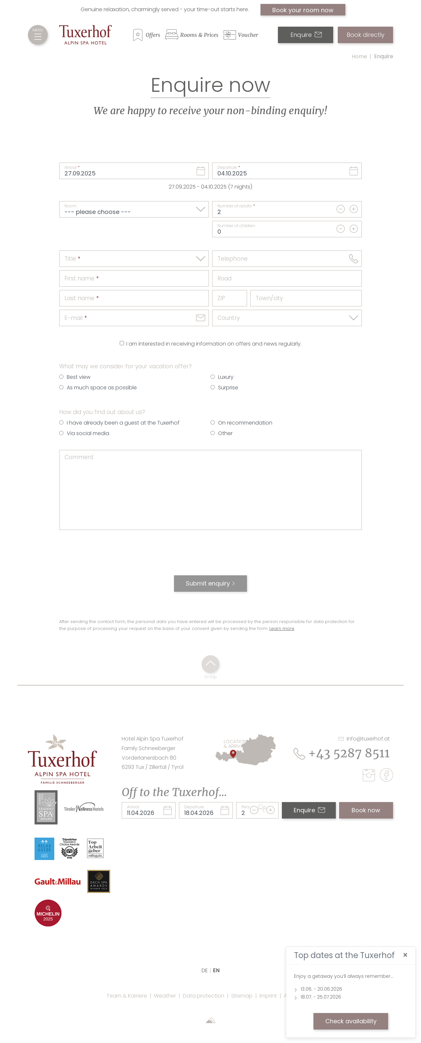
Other (225, 433)
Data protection (203, 996)
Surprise (228, 387)
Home (359, 56)
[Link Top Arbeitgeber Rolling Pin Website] (95, 848)
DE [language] (205, 970)
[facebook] (386, 776)
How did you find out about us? (102, 412)
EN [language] (216, 970)
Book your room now (303, 10)
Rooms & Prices (199, 35)
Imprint (268, 996)
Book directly (365, 35)
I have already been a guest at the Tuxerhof (123, 423)
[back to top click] (210, 664)
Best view (78, 377)
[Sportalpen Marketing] (210, 1021)
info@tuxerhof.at (364, 739)
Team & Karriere (127, 996)
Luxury (226, 377)
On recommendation (245, 423)
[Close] (405, 955)
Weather (165, 996)
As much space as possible (102, 387)
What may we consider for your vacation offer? (125, 366)
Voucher (248, 35)
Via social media (88, 433)
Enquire (306, 35)
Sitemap (242, 996)
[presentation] (210, 556)
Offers (153, 35)
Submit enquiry (208, 583)
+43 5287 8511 (341, 753)
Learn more (281, 628)
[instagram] (370, 776)
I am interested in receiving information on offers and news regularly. (214, 344)
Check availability (351, 1021)
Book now (366, 810)
